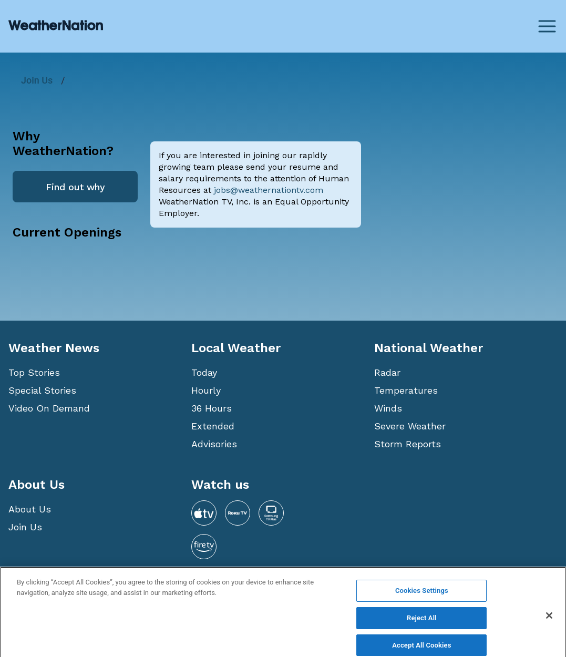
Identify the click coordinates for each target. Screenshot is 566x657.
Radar (387, 372)
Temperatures (406, 390)
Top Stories (34, 372)
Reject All (422, 624)
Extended (212, 426)
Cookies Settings (421, 597)
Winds (388, 408)
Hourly (206, 390)
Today (204, 372)
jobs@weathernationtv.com (268, 190)
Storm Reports (407, 443)
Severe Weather (410, 426)
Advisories (214, 443)
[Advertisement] (463, 204)
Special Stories (42, 390)
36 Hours (211, 408)
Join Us (37, 80)
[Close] (549, 621)
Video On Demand (49, 408)
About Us (29, 509)
